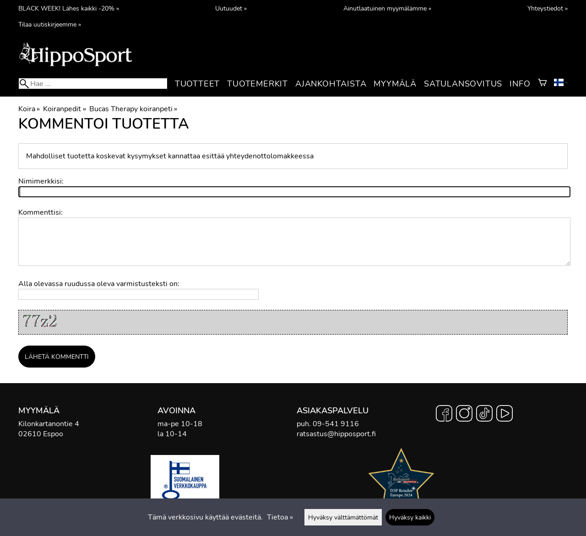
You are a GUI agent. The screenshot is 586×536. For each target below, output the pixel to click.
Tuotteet (197, 83)
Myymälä (395, 83)
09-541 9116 (336, 424)
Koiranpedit (64, 109)
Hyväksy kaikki (410, 517)
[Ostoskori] (542, 84)
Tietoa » (280, 517)
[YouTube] (504, 414)
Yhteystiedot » (547, 8)
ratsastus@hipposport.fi (336, 434)
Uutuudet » (231, 8)
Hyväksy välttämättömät (343, 517)
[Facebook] (444, 414)
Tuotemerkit (257, 83)
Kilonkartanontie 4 (48, 424)
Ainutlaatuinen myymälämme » (387, 8)
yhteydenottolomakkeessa (270, 156)
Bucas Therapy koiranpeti (133, 109)
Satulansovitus (463, 83)
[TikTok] (484, 414)
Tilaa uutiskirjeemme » (49, 24)
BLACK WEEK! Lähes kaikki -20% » (68, 8)
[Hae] (93, 83)
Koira (29, 109)
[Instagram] (464, 414)
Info (520, 83)
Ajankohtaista (330, 83)
